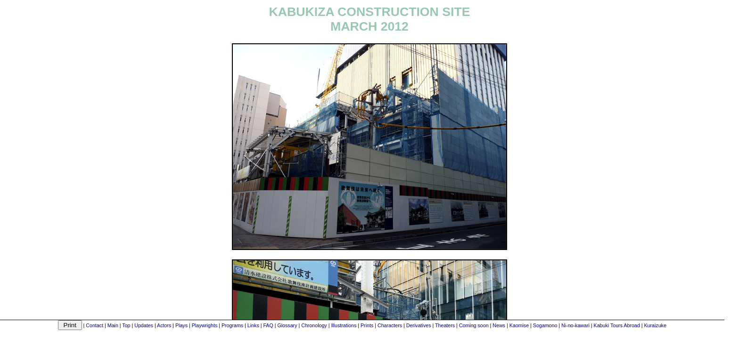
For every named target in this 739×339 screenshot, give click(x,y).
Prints (367, 325)
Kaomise (519, 325)
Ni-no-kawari (575, 325)
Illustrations (343, 325)
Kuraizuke (655, 325)
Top (126, 325)
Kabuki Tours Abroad (617, 325)
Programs (232, 325)
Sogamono (545, 325)
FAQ (268, 325)
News (499, 325)
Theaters (445, 325)
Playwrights (204, 325)
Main (112, 325)
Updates (143, 325)
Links (253, 325)
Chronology (314, 325)
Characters (390, 325)
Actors (164, 325)
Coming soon (474, 325)
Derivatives (418, 325)
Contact (94, 325)
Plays (181, 325)
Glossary (287, 325)
